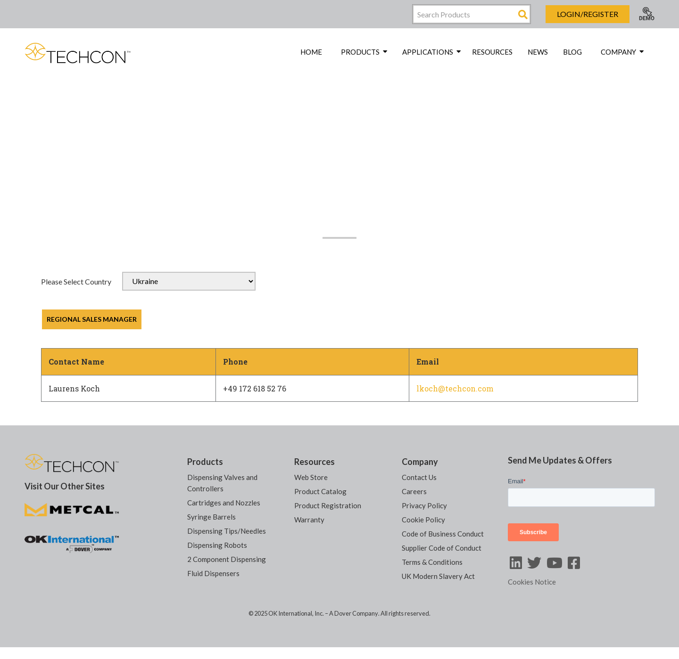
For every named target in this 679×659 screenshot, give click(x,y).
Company (420, 461)
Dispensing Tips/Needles (226, 531)
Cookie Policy (423, 519)
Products (205, 461)
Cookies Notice (532, 582)
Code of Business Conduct (443, 533)
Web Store (311, 477)
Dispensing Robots (217, 545)
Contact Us (419, 477)
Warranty (309, 519)
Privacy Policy (424, 505)
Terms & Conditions (432, 562)
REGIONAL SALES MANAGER (92, 319)
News (538, 52)
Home (311, 52)
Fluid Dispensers (213, 573)
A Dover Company (353, 613)
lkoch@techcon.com (455, 388)
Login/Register (587, 13)
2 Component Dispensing (226, 559)
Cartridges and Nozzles (223, 502)
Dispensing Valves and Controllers (222, 483)
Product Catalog (320, 491)
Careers (414, 491)
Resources (492, 52)
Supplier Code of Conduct (441, 548)
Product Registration (327, 505)
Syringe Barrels (211, 517)
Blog (572, 52)
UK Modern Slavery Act (438, 576)
